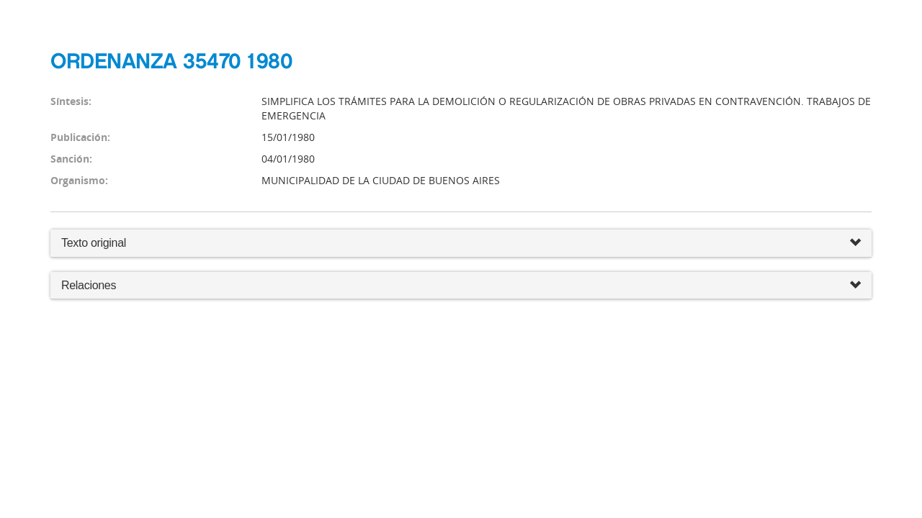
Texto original (93, 243)
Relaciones (461, 286)
